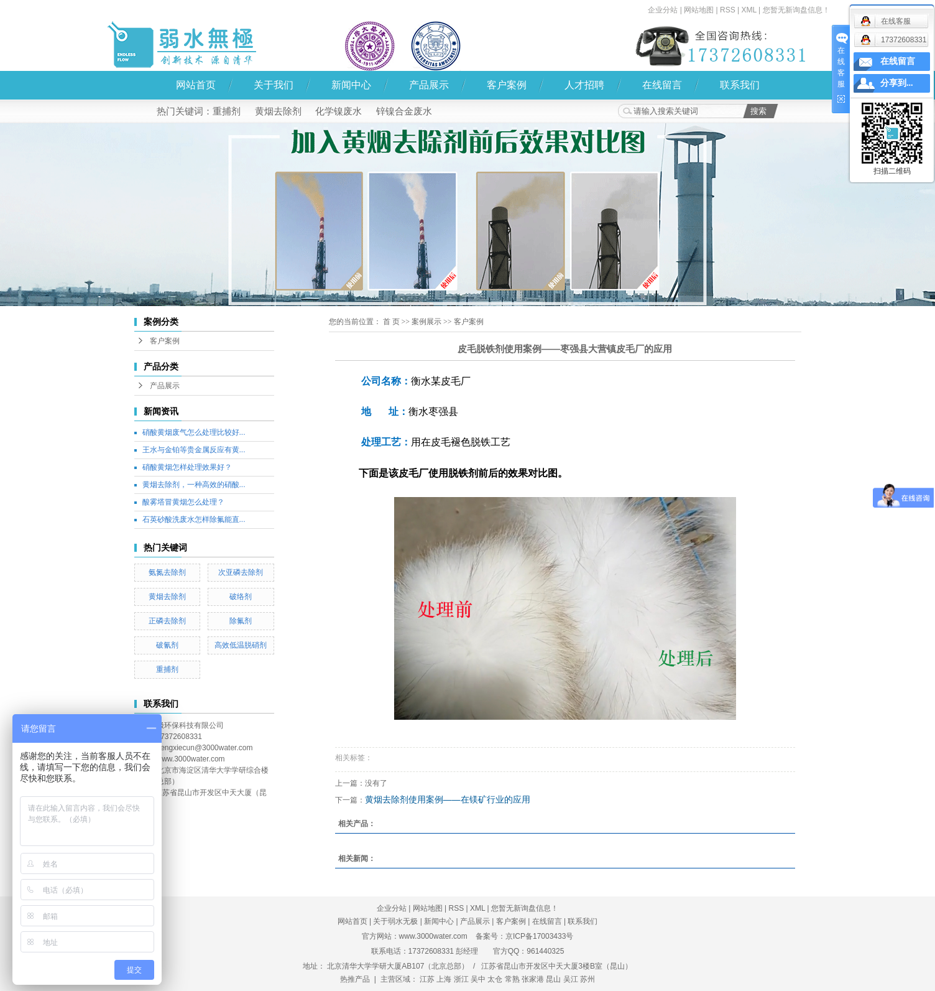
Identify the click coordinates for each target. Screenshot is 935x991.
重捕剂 (227, 111)
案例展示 (426, 321)
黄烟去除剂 (278, 111)
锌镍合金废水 (404, 111)
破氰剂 (167, 645)
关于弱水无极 (395, 921)
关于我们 (273, 85)
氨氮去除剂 (167, 572)
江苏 (427, 979)
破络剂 (240, 596)
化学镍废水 (338, 111)
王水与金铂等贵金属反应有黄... (194, 449)
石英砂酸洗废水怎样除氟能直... (194, 519)
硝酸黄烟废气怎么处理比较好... (194, 432)
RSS (727, 10)
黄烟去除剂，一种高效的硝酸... (194, 484)
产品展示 (429, 85)
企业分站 (663, 10)
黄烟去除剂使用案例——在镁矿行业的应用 (447, 799)
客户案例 (507, 85)
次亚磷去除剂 (240, 572)
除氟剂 (240, 620)
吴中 (478, 979)
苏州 (587, 979)
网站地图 (699, 10)
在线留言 (662, 85)
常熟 (512, 979)
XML (748, 10)
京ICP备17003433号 (539, 936)
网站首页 (196, 85)
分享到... (896, 83)
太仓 (494, 979)
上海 (443, 979)
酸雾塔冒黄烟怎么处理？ (183, 502)
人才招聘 (584, 85)
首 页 (391, 321)
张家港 (533, 979)
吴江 (570, 979)
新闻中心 (351, 85)
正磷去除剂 (167, 620)
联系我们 (740, 85)
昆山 (553, 979)
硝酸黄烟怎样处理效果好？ (187, 467)
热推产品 (355, 979)
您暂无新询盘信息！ (796, 10)
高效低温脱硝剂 (240, 645)
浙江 (461, 979)
